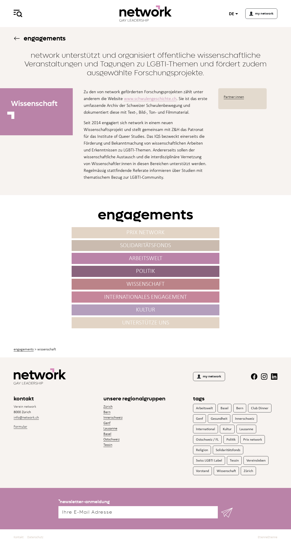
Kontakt (19, 537)
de (231, 13)
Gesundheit (219, 418)
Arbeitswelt (145, 259)
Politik (145, 272)
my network (209, 376)
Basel (107, 434)
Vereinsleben (256, 460)
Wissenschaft (145, 285)
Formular (20, 426)
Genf (106, 423)
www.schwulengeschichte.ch (150, 98)
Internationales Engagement (145, 298)
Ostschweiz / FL (207, 439)
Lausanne (110, 428)
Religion (202, 449)
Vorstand (202, 470)
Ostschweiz (111, 439)
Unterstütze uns (145, 324)
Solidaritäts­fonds (145, 247)
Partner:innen (234, 97)
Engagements (39, 38)
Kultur (145, 311)
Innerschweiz (113, 417)
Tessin (107, 444)
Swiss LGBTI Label (209, 460)
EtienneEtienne (267, 537)
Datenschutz (35, 537)
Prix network (145, 234)
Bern (106, 412)
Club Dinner (259, 408)
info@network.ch (26, 417)
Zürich (108, 406)
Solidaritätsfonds (228, 449)
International (205, 429)
